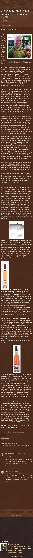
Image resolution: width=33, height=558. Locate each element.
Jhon (6, 471)
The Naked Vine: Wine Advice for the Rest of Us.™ (15, 14)
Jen (6, 443)
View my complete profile (15, 552)
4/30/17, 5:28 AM (13, 471)
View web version (16, 515)
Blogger (20, 556)
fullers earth (19, 477)
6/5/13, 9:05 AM (21, 453)
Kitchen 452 (13, 459)
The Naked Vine (10, 453)
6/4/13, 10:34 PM (12, 443)
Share (3, 435)
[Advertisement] (16, 5)
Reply (6, 448)
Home (16, 512)
